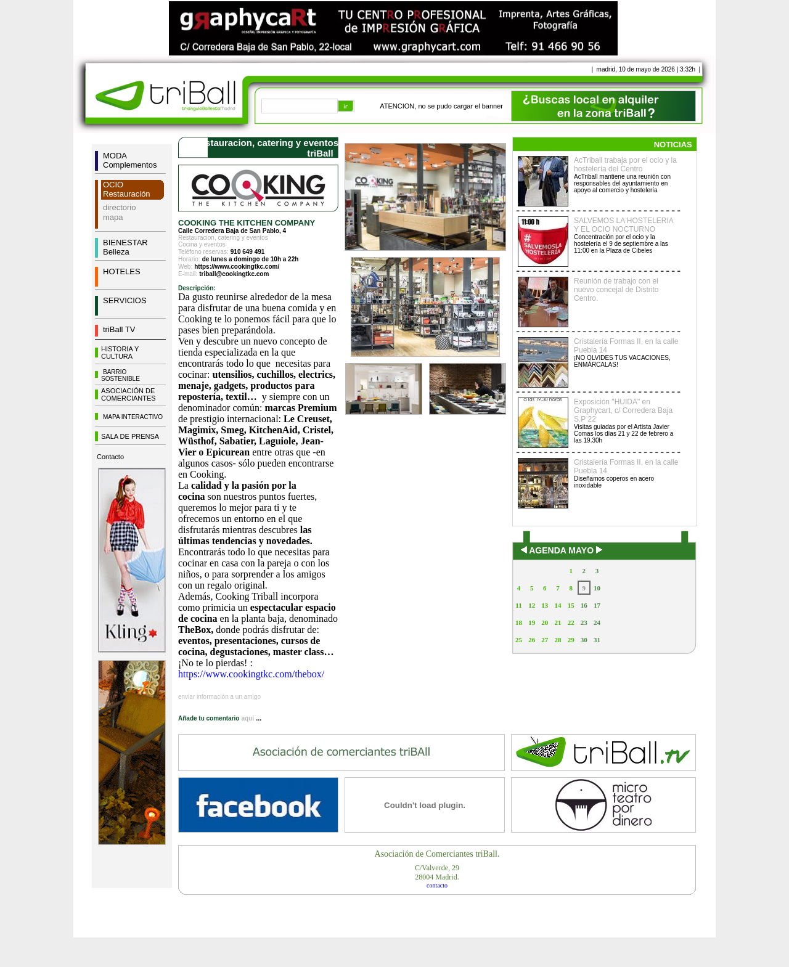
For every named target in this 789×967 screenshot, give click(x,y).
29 (571, 639)
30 (584, 639)
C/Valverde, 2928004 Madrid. (437, 872)
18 (518, 622)
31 (597, 639)
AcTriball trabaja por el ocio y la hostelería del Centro (625, 164)
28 (557, 639)
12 (531, 605)
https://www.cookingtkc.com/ (236, 266)
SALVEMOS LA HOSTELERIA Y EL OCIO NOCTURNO (623, 225)
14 (557, 605)
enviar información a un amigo (219, 696)
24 (597, 622)
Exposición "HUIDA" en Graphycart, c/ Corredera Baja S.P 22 (623, 410)
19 (531, 622)
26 (531, 639)
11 (518, 605)
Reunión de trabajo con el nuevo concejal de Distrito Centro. (616, 290)
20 (544, 622)
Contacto (110, 456)
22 (571, 622)
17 (597, 605)
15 (571, 605)
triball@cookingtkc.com (234, 274)
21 (557, 622)
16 (584, 605)
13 (544, 605)
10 (597, 588)
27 (544, 639)
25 (518, 639)
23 (584, 622)
